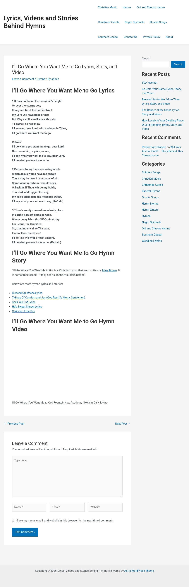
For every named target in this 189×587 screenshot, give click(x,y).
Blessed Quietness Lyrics (27, 293)
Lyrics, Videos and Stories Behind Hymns (41, 22)
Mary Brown (109, 270)
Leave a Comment (23, 79)
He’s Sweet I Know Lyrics (27, 306)
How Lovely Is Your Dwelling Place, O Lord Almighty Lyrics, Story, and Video (163, 125)
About (169, 37)
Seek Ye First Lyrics (24, 302)
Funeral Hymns (151, 191)
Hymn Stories (150, 203)
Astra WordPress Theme (139, 570)
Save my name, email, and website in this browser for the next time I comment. (65, 521)
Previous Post (14, 423)
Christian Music (107, 7)
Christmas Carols (108, 22)
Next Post (122, 423)
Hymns (127, 7)
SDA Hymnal (149, 82)
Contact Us (131, 37)
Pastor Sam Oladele (154, 147)
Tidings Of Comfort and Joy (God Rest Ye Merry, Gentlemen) (49, 297)
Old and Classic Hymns (151, 7)
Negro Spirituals (135, 22)
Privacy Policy (151, 37)
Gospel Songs (158, 22)
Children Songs (151, 172)
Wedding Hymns (152, 241)
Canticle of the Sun (23, 311)
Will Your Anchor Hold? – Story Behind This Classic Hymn (162, 151)
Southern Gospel (108, 37)
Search (146, 58)
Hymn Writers (150, 209)
